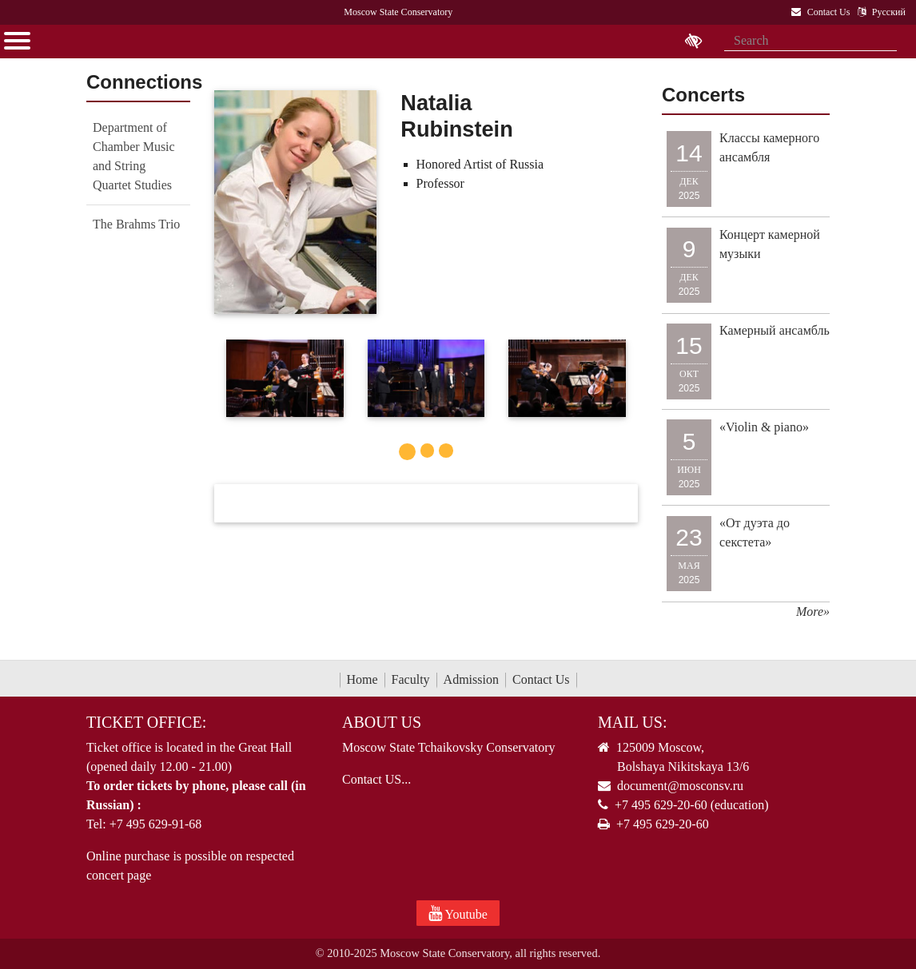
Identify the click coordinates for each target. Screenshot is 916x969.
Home (362, 679)
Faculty (411, 679)
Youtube (458, 913)
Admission (471, 679)
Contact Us (541, 679)
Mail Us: (632, 722)
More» (813, 611)
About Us (381, 722)
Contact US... (376, 779)
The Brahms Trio (136, 224)
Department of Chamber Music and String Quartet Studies (134, 156)
